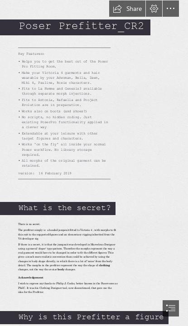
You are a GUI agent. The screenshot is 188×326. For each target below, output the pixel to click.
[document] (94, 163)
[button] (127, 8)
